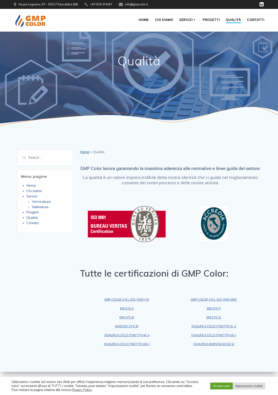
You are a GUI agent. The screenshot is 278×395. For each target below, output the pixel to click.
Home (144, 20)
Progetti (211, 20)
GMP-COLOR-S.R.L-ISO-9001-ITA (126, 299)
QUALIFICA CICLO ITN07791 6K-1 (213, 335)
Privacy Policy (82, 390)
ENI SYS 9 (214, 308)
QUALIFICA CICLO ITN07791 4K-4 (126, 335)
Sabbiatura (40, 207)
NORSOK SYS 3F (126, 326)
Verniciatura (41, 201)
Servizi (186, 20)
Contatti (255, 20)
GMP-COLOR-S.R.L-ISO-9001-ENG (214, 299)
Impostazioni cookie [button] (249, 386)
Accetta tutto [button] (221, 386)
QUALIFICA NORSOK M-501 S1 (213, 344)
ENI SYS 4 (127, 308)
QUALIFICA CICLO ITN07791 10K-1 (127, 344)
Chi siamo (164, 20)
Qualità (233, 20)
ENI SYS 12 (213, 317)
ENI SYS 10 (126, 317)
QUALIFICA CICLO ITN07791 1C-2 (214, 326)
